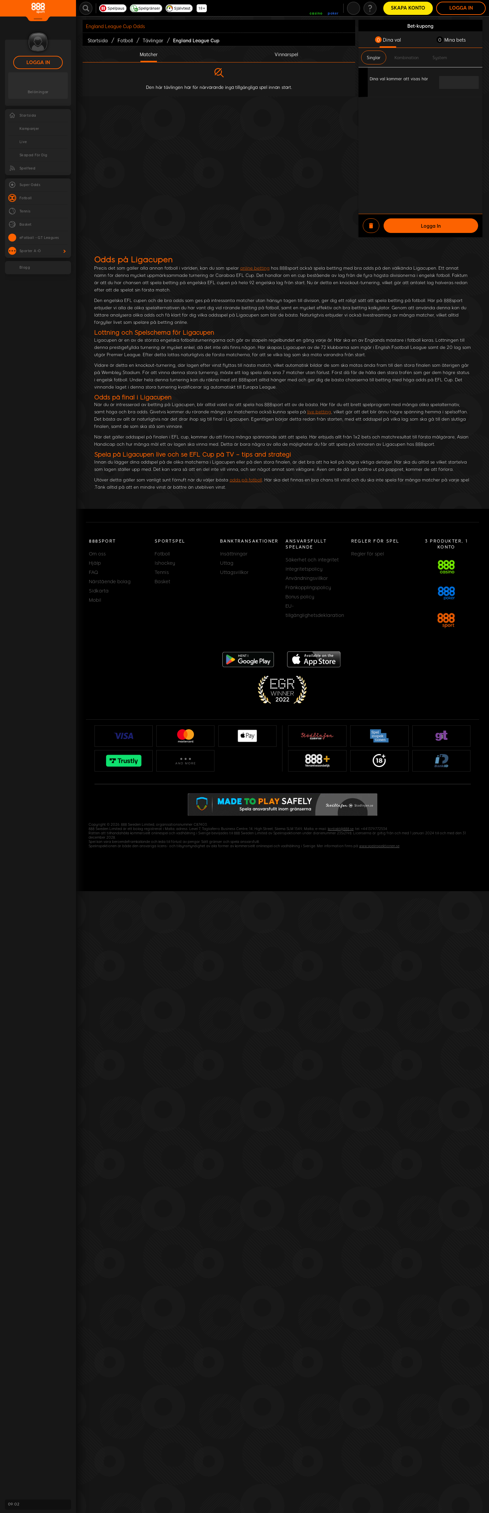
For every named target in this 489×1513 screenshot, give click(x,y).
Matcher (149, 54)
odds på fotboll (246, 479)
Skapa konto (408, 8)
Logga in (38, 62)
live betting (319, 411)
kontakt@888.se (341, 829)
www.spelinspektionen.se (379, 846)
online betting (255, 268)
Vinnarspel (286, 54)
